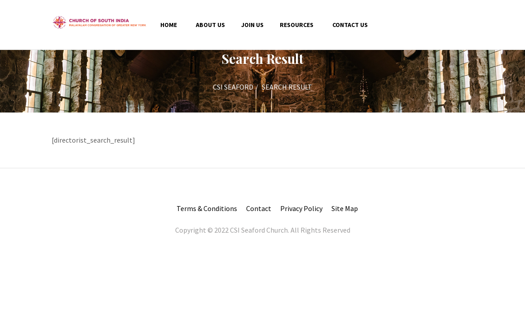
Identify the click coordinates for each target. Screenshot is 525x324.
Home (168, 25)
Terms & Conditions (206, 208)
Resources (296, 25)
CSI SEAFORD (233, 86)
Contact (258, 208)
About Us (210, 25)
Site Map (344, 208)
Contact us (350, 25)
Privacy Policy (301, 208)
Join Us (252, 25)
